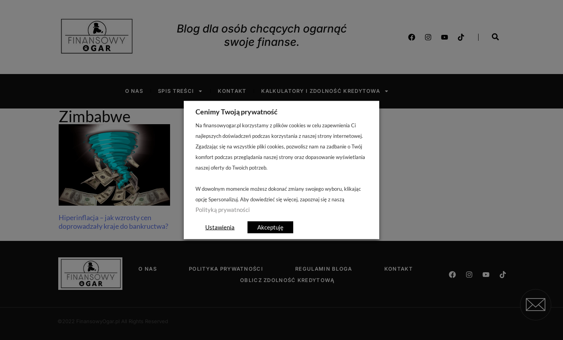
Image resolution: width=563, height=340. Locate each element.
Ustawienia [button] (220, 227)
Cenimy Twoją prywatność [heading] (236, 111)
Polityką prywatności (222, 210)
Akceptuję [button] (270, 227)
